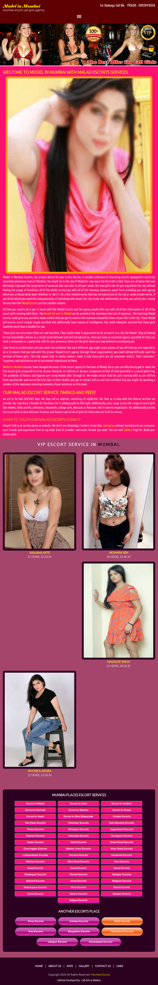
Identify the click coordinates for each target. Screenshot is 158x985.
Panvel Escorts (78, 874)
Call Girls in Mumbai (91, 980)
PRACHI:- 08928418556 (141, 5)
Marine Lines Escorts (78, 848)
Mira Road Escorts (78, 861)
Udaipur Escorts (57, 941)
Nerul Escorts (122, 868)
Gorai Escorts (35, 893)
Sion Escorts (121, 861)
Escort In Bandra (78, 810)
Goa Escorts (36, 931)
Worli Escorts (79, 842)
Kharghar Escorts (78, 829)
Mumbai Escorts (101, 974)
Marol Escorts (122, 887)
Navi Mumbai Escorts (121, 822)
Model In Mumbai (13, 367)
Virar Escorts (78, 887)
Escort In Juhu (78, 803)
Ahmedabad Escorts (100, 941)
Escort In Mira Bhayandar (78, 816)
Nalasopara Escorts (35, 887)
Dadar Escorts (35, 842)
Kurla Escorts (78, 868)
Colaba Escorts (122, 816)
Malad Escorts (30, 303)
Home (39, 966)
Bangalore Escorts (79, 931)
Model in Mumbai (41, 8)
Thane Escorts (35, 829)
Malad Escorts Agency (59, 420)
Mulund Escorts (35, 880)
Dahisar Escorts (35, 861)
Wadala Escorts (122, 893)
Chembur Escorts (78, 822)
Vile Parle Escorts (35, 822)
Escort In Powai (122, 810)
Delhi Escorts (122, 921)
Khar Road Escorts (122, 848)
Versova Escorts (78, 855)
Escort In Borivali (35, 810)
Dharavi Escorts (35, 835)
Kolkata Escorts (79, 921)
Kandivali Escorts (122, 855)
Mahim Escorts (78, 893)
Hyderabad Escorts (122, 931)
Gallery (128, 430)
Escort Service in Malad (57, 313)
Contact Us (103, 966)
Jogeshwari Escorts (121, 829)
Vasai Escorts (35, 868)
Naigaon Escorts (122, 880)
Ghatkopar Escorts (35, 874)
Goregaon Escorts (121, 835)
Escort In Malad (35, 803)
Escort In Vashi (35, 816)
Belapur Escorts (121, 874)
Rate (70, 966)
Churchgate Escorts (35, 848)
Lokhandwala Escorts (35, 855)
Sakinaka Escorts (78, 835)
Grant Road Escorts (121, 842)
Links (119, 966)
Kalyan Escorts (79, 900)
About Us (54, 966)
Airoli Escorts (78, 880)
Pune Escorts (36, 921)
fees (89, 392)
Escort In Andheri (122, 803)
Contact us (109, 425)
